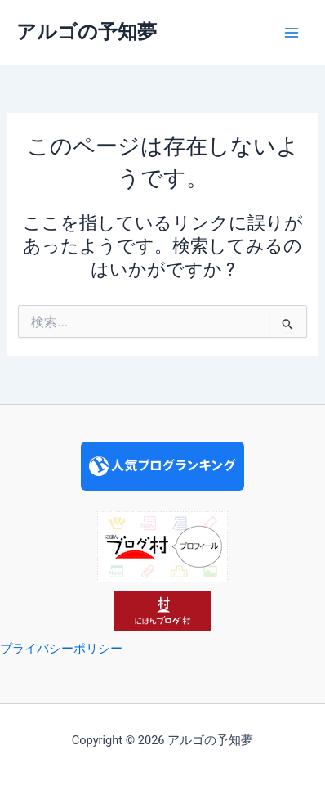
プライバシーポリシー (61, 648)
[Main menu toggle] (291, 33)
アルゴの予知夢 (86, 31)
